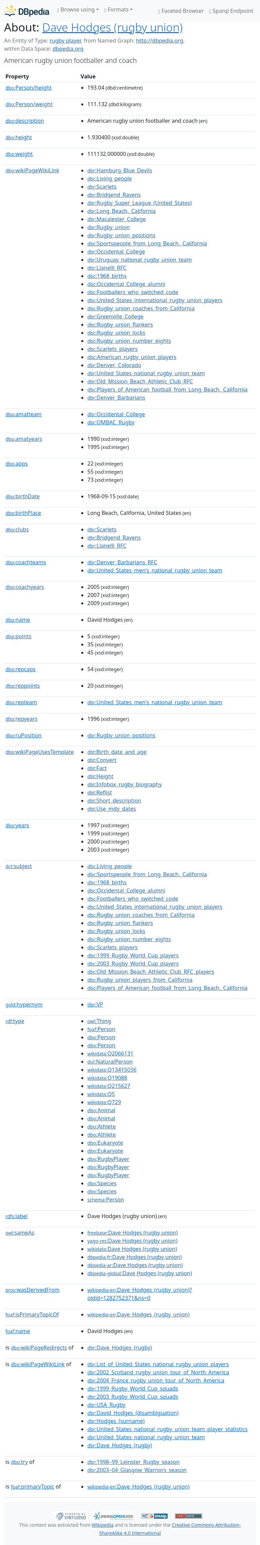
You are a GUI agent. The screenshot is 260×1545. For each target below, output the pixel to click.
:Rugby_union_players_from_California (139, 979)
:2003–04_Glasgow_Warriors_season (137, 1470)
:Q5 (101, 1094)
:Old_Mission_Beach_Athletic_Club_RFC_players (150, 971)
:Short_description (114, 800)
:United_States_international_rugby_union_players (154, 300)
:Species (101, 1183)
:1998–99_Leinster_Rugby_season (133, 1462)
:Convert (101, 760)
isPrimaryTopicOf (32, 1314)
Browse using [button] (76, 9)
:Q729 (104, 1102)
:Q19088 (107, 1078)
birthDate (22, 496)
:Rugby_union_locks (116, 332)
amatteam (23, 414)
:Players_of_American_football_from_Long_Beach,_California (167, 389)
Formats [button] (116, 9)
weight (19, 154)
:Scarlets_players (112, 349)
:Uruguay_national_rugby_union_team (139, 259)
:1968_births (107, 276)
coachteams (25, 562)
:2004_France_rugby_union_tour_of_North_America (155, 1380)
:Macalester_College (116, 219)
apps (16, 463)
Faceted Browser (181, 11)
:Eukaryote (105, 1142)
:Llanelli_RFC (107, 267)
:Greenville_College (115, 316)
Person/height (28, 87)
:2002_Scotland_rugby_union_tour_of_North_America (158, 1372)
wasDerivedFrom (32, 1289)
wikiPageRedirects (39, 1347)
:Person (101, 1029)
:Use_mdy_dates (111, 808)
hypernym (24, 1004)
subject (18, 866)
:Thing (99, 1021)
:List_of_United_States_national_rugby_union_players (158, 1364)
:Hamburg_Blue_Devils (119, 170)
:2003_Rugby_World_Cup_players (133, 963)
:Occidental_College (116, 251)
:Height (100, 776)
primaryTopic (32, 1486)
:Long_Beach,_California (121, 211)
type (14, 1021)
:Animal (101, 1110)
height (18, 137)
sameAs (19, 1232)
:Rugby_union (108, 227)
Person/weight (28, 104)
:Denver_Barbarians (116, 397)
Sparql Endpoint (231, 11)
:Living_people (109, 178)
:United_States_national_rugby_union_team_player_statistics (167, 1429)
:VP (95, 1004)
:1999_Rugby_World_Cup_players (133, 955)
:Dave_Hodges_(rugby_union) (138, 1314)
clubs (17, 529)
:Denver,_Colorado (114, 365)
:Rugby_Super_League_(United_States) (139, 203)
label (16, 1216)
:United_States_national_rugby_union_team (146, 373)
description (24, 120)
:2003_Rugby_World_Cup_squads (132, 1396)
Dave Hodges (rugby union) (112, 27)
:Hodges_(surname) (116, 1421)
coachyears (24, 587)
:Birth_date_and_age (117, 752)
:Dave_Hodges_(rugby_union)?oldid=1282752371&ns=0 (139, 1294)
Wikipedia (102, 1525)
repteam (21, 702)
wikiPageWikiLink (32, 170)
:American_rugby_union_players (131, 357)
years (17, 825)
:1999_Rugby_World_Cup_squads (132, 1388)
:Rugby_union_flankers (120, 324)
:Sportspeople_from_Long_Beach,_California (147, 243)
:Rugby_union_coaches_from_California (141, 308)
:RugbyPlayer (108, 1159)
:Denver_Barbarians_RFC (122, 562)
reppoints (22, 685)
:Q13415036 (111, 1069)
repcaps (20, 669)
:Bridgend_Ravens (114, 194)
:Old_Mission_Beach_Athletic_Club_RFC (140, 381)
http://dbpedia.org (159, 40)
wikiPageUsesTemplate (39, 752)
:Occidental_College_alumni (126, 284)
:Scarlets (101, 186)
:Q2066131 (110, 1053)
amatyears (23, 439)
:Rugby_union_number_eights (129, 340)
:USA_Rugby (106, 1404)
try (19, 1462)
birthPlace (23, 513)
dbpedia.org (68, 48)
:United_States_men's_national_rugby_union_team (154, 570)
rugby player (65, 40)
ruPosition (23, 735)
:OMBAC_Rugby (110, 422)
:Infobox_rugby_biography (124, 784)
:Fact (97, 768)
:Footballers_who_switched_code (132, 292)
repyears (21, 718)
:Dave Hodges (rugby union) (132, 1232)
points (18, 636)
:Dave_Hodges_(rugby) (119, 1347)
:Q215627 (108, 1086)
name (17, 619)
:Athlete (101, 1126)
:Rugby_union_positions (121, 235)
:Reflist (99, 792)
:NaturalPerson (110, 1061)
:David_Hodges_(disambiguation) (132, 1413)
